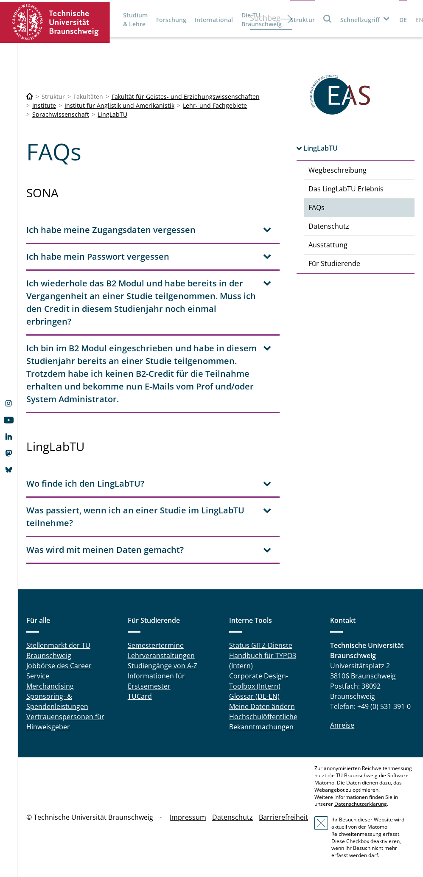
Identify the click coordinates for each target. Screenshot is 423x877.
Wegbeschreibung (337, 170)
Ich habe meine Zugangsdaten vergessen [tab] (111, 229)
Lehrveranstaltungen (161, 655)
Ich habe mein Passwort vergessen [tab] (97, 256)
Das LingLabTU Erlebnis (346, 188)
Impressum (188, 817)
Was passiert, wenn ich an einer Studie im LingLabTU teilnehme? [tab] (135, 516)
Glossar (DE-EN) (254, 696)
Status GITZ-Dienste (260, 645)
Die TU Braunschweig (261, 19)
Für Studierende (334, 263)
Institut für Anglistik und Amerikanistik (119, 105)
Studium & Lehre (135, 19)
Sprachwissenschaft (60, 114)
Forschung (171, 20)
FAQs (316, 207)
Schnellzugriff (360, 20)
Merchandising (50, 686)
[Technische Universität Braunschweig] (29, 96)
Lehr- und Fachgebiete (215, 105)
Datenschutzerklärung (360, 803)
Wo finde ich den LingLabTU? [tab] (85, 483)
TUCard (140, 696)
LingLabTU (112, 114)
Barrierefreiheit (283, 817)
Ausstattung (327, 244)
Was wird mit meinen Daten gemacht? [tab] (105, 549)
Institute (44, 105)
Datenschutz (328, 226)
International (214, 20)
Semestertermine (156, 645)
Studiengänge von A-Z (162, 665)
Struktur (302, 20)
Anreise (342, 725)
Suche (327, 18)
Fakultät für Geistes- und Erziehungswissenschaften (186, 96)
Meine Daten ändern (262, 706)
